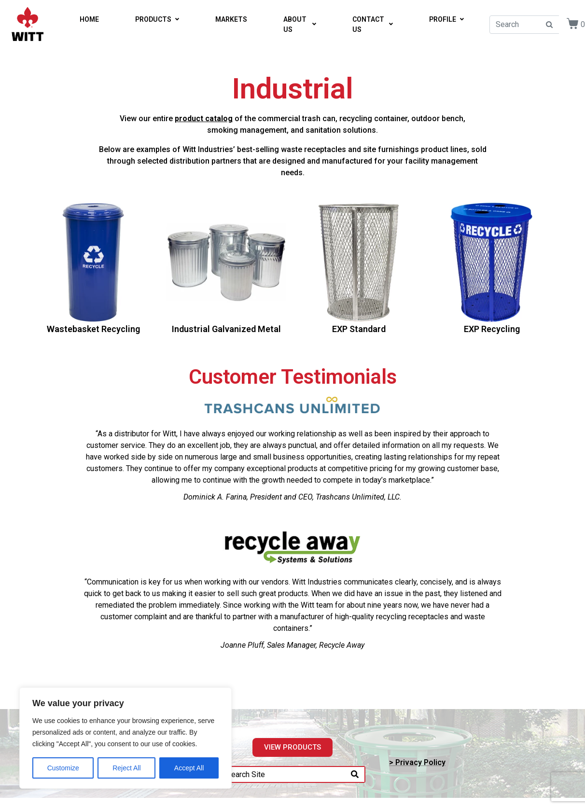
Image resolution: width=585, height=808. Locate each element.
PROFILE (446, 19)
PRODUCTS (157, 19)
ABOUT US (300, 24)
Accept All (189, 768)
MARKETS (231, 19)
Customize (63, 768)
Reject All (126, 768)
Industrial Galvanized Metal (226, 329)
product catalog (204, 118)
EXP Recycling (492, 329)
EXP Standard (359, 329)
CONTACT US (372, 24)
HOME (89, 19)
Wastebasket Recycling (93, 329)
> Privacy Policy (417, 762)
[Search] (354, 774)
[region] (125, 738)
